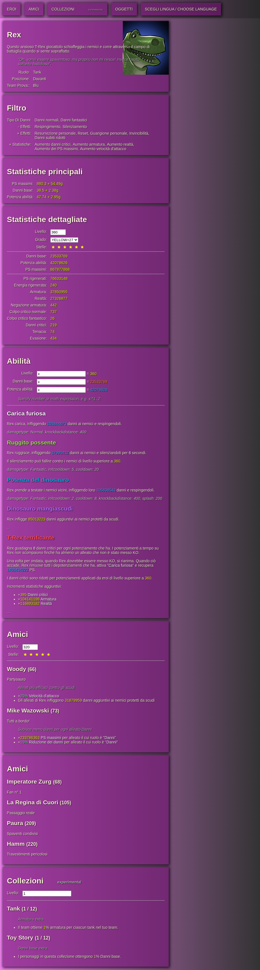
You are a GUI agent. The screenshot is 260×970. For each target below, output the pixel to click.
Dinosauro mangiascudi (40, 509)
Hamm (16, 844)
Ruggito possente (31, 443)
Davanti (39, 79)
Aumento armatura (89, 144)
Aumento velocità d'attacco (103, 149)
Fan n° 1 (14, 792)
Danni (110, 738)
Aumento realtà (120, 144)
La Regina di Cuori (32, 803)
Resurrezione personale (55, 133)
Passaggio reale (21, 813)
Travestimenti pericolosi (27, 854)
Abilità (19, 361)
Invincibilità (138, 133)
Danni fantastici (74, 120)
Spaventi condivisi (22, 834)
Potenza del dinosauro (38, 480)
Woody (16, 669)
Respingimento (47, 126)
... (8, 528)
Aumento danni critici (53, 144)
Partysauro (16, 680)
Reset (83, 133)
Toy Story (20, 938)
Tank (37, 72)
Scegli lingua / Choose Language (181, 9)
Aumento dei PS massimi (56, 149)
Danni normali (46, 120)
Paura (15, 823)
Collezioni (25, 881)
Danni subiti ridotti (50, 138)
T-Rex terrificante (30, 538)
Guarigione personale (108, 133)
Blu (35, 85)
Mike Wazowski (28, 711)
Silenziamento (75, 126)
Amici (17, 635)
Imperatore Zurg (29, 782)
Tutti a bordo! (18, 721)
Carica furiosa (26, 414)
